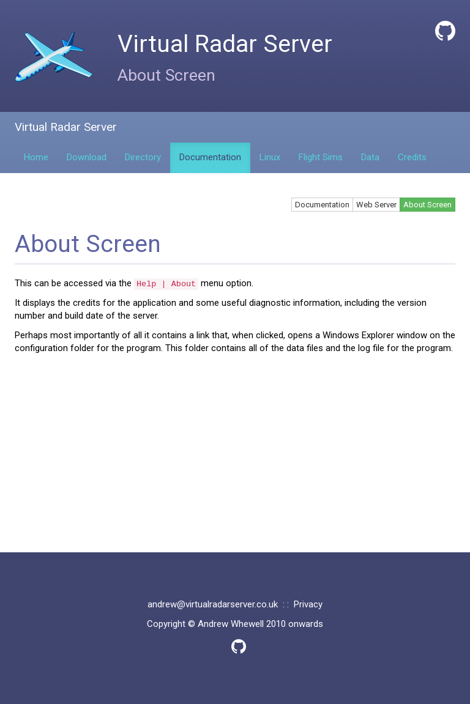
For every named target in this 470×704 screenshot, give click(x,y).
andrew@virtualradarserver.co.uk (212, 604)
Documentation (210, 157)
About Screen (427, 204)
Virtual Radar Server (66, 127)
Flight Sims (321, 157)
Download (86, 157)
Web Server (376, 204)
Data (370, 157)
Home (36, 157)
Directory (143, 157)
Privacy (308, 604)
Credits (412, 157)
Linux (269, 157)
